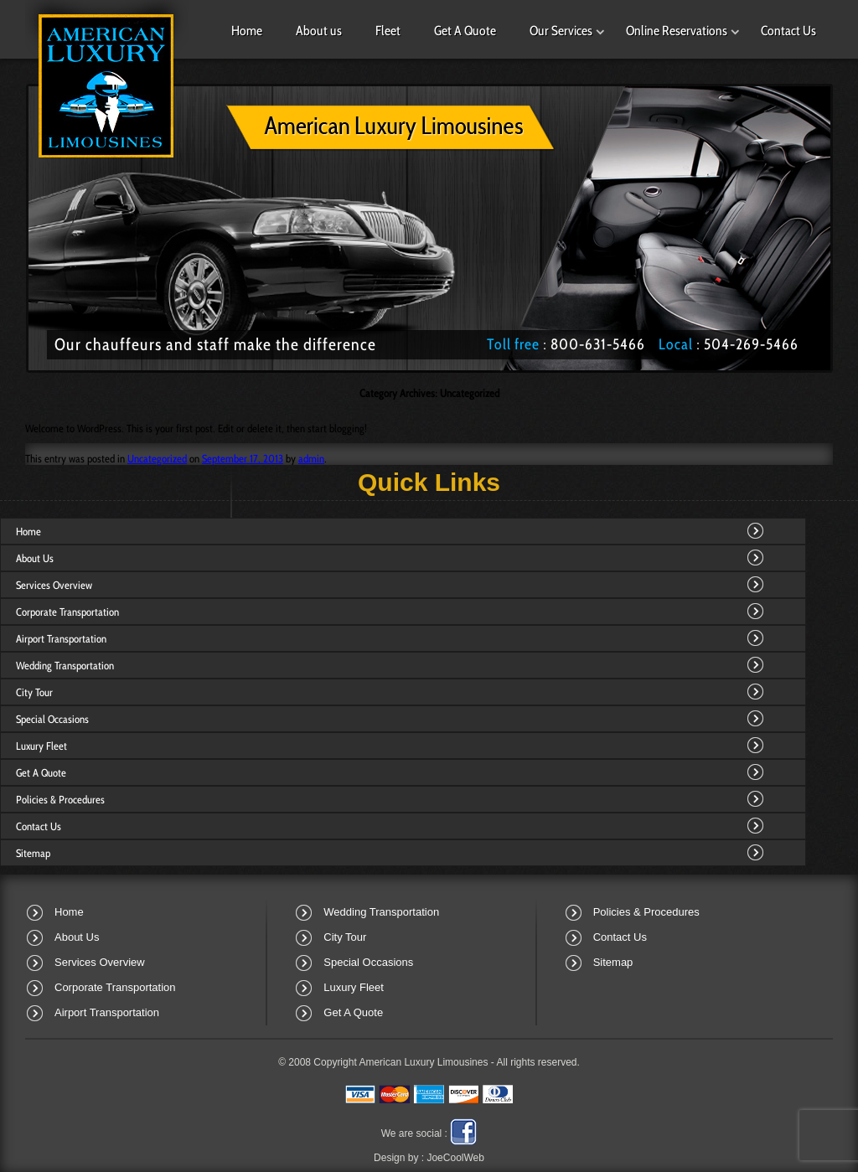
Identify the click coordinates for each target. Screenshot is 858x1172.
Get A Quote (465, 31)
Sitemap (33, 853)
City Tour (34, 692)
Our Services (561, 31)
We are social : (414, 1133)
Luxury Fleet (41, 745)
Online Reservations (676, 31)
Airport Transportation (61, 638)
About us (319, 31)
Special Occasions (52, 718)
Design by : (429, 1158)
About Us (35, 558)
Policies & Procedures (60, 799)
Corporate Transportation (67, 611)
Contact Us (788, 31)
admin (311, 458)
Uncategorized (157, 458)
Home (246, 31)
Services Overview (54, 584)
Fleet (388, 31)
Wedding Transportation (65, 665)
